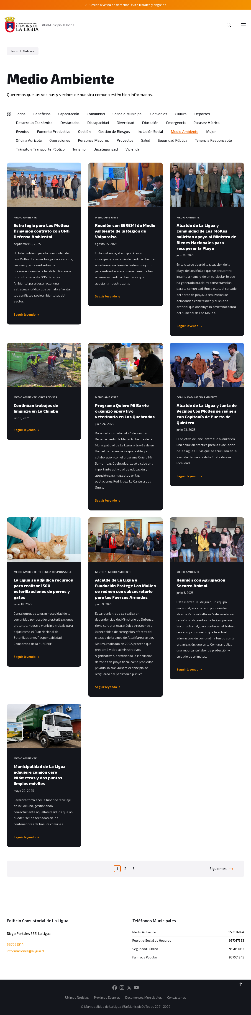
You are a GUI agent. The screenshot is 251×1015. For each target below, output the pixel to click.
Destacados (69, 122)
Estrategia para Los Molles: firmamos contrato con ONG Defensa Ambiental (41, 231)
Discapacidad (98, 122)
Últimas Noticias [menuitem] (77, 997)
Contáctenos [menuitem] (176, 997)
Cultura (181, 113)
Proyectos (125, 140)
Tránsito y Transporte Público (40, 149)
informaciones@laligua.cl (25, 951)
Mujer (211, 131)
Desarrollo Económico (34, 122)
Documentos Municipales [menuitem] (143, 997)
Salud (145, 140)
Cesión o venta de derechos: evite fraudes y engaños (128, 5)
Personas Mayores (93, 140)
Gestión (84, 131)
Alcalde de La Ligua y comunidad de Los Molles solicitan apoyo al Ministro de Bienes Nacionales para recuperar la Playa (206, 237)
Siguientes (218, 868)
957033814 (15, 944)
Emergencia (176, 122)
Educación (150, 122)
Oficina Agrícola (29, 140)
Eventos (22, 131)
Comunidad (96, 113)
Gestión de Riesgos (114, 131)
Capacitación (68, 113)
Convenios (158, 113)
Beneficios (42, 113)
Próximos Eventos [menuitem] (107, 997)
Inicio (14, 51)
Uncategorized (105, 149)
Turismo (79, 149)
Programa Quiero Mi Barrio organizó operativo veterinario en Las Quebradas (125, 411)
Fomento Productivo (53, 131)
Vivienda (132, 149)
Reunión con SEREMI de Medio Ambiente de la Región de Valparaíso (125, 231)
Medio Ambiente (184, 131)
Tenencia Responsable (213, 140)
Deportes (202, 113)
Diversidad (125, 122)
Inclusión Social (150, 131)
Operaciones (59, 140)
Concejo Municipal (128, 113)
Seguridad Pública (172, 140)
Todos (21, 113)
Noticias (28, 51)
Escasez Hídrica (206, 122)
